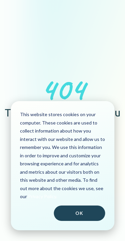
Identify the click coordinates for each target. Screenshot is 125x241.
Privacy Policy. (42, 196)
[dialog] (62, 165)
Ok (79, 213)
